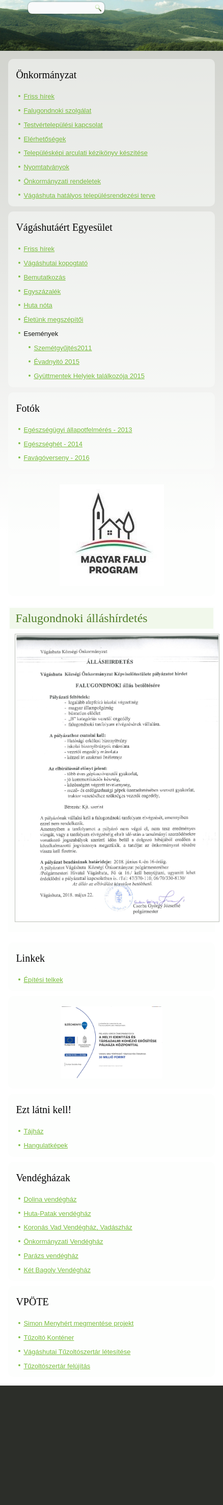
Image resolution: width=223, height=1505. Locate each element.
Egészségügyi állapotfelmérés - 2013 (77, 430)
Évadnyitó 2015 (56, 361)
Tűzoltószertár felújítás (56, 1366)
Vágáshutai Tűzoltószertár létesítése (76, 1352)
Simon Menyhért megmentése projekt (78, 1323)
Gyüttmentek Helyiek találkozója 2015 (89, 376)
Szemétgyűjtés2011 (63, 348)
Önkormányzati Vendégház (63, 1241)
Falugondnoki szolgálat (57, 110)
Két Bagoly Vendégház (57, 1270)
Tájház (33, 1131)
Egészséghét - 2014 (52, 444)
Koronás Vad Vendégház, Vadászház (77, 1227)
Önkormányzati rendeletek (62, 181)
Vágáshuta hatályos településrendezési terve (89, 195)
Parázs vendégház (50, 1256)
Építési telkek (43, 980)
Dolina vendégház (49, 1199)
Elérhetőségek (44, 139)
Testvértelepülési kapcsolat (62, 125)
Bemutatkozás (44, 277)
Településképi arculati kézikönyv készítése (85, 153)
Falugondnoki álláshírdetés (81, 618)
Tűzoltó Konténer (48, 1337)
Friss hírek (38, 96)
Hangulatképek (45, 1145)
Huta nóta (37, 305)
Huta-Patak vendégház (57, 1213)
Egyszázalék (42, 291)
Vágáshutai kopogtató (55, 263)
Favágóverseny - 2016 (56, 458)
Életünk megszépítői (53, 319)
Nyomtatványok (46, 167)
